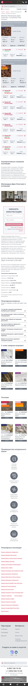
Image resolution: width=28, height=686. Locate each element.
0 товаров (24, 9)
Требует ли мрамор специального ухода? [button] (11, 329)
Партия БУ (7, 124)
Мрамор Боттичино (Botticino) (8, 586)
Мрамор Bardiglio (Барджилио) (9, 555)
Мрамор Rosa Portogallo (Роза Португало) (11, 583)
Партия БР (7, 90)
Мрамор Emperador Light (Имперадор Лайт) (12, 570)
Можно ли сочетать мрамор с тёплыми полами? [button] (10, 339)
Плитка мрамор (18, 595)
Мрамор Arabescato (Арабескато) (9, 552)
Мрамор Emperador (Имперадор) (9, 574)
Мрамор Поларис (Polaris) (7, 598)
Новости (17, 629)
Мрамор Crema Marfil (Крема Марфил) (11, 564)
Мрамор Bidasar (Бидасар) (8, 561)
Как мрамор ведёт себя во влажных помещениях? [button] (12, 315)
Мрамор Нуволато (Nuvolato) (8, 602)
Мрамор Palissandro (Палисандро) (10, 580)
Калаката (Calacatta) (6, 595)
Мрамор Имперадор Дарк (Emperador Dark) (12, 592)
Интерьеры (4, 629)
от (19, 50)
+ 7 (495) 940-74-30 (14, 671)
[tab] (14, 310)
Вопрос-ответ (19, 635)
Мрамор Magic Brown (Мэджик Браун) (11, 577)
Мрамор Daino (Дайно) (7, 567)
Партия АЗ (7, 147)
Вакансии (3, 635)
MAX (11, 653)
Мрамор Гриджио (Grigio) (7, 589)
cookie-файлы (17, 678)
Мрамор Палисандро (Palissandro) (10, 605)
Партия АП (7, 135)
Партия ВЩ (7, 49)
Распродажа (4, 632)
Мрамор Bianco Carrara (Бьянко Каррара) (11, 558)
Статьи (17, 632)
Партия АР (7, 102)
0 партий (19, 9)
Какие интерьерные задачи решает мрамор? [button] (12, 334)
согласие (19, 227)
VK (16, 653)
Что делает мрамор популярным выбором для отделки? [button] (11, 310)
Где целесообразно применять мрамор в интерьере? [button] (10, 324)
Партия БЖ (7, 113)
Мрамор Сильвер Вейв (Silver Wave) (10, 608)
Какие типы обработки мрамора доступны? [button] (11, 320)
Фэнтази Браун (5, 611)
